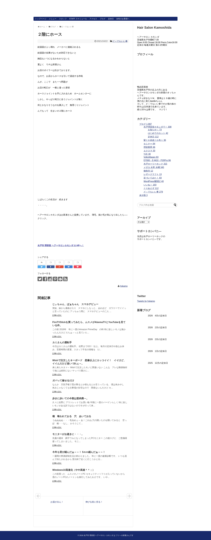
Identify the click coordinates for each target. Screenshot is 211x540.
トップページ (40, 19)
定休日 (111, 19)
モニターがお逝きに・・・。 (68, 434)
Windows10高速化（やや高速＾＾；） (73, 470)
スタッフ (63, 19)
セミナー (149, 144)
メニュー (52, 19)
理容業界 (149, 147)
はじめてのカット (158, 133)
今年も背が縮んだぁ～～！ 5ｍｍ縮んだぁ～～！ (78, 452)
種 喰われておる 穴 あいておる (71, 416)
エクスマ (149, 151)
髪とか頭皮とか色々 (155, 140)
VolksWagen (151, 157)
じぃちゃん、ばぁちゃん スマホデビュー (75, 304)
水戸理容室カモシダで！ (157, 127)
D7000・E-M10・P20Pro (157, 160)
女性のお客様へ (122, 19)
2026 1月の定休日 (157, 351)
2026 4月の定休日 (157, 316)
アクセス (93, 19)
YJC (147, 154)
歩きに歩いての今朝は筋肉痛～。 (70, 398)
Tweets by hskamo (146, 301)
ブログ (102, 19)
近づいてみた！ (153, 178)
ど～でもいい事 (120, 41)
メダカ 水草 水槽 (154, 167)
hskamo (124, 286)
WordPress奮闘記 (154, 181)
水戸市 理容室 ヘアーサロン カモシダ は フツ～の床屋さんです (108, 535)
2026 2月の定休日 (157, 327)
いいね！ (150, 185)
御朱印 (148, 171)
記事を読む (57, 315)
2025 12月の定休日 (158, 363)
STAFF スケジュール (78, 19)
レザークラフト (153, 174)
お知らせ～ (155, 130)
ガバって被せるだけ (63, 380)
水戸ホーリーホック (155, 164)
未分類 (143, 195)
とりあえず (151, 188)
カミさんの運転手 (62, 342)
